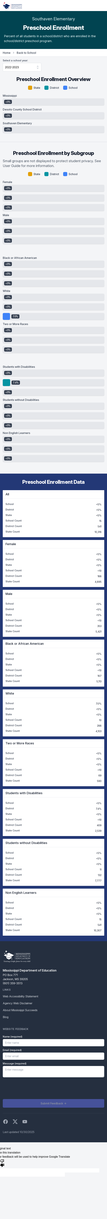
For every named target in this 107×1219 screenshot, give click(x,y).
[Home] (12, 5)
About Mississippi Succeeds (20, 1010)
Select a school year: (15, 60)
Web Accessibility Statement (20, 996)
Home (6, 52)
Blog (5, 1017)
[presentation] (29, 1088)
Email (12, 1050)
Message (14, 1063)
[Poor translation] (2, 1163)
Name (12, 1036)
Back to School (26, 52)
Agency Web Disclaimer (17, 1003)
